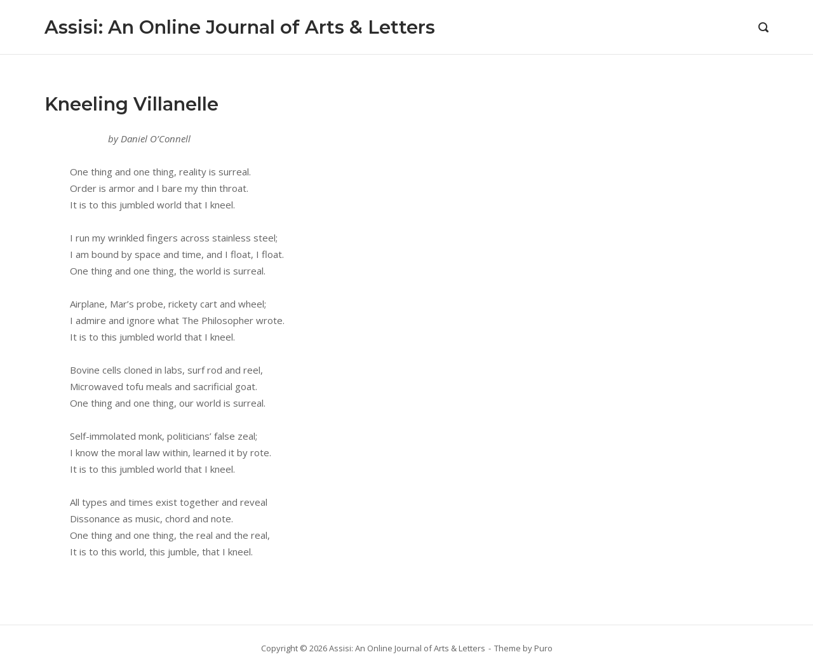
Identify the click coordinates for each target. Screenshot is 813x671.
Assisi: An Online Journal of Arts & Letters (239, 27)
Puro (543, 648)
